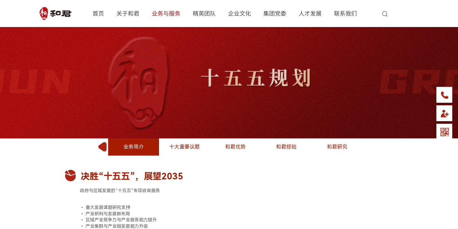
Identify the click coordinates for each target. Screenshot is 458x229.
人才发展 (310, 13)
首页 (98, 13)
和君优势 (235, 147)
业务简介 (133, 147)
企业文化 (239, 13)
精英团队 (204, 13)
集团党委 (274, 13)
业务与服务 (166, 13)
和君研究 (337, 147)
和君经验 (286, 147)
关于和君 (127, 13)
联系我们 (345, 13)
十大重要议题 (184, 147)
